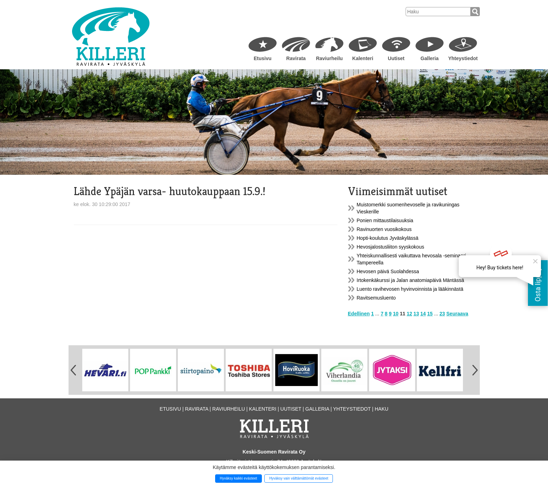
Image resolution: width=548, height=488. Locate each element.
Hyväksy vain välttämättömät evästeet (298, 478)
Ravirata (295, 58)
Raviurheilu (329, 58)
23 (442, 313)
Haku (381, 409)
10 (396, 313)
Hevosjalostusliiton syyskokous (390, 247)
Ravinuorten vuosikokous (384, 229)
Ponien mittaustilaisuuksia (385, 220)
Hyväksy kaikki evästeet (238, 478)
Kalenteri (362, 58)
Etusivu (263, 58)
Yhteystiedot (463, 58)
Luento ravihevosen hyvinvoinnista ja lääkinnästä (410, 289)
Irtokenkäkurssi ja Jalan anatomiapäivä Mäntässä (410, 280)
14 (423, 313)
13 (416, 313)
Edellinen (359, 313)
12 (409, 313)
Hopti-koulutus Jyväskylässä (388, 238)
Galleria (429, 58)
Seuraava (457, 313)
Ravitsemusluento (376, 298)
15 (430, 313)
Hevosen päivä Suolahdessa (388, 271)
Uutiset (396, 58)
